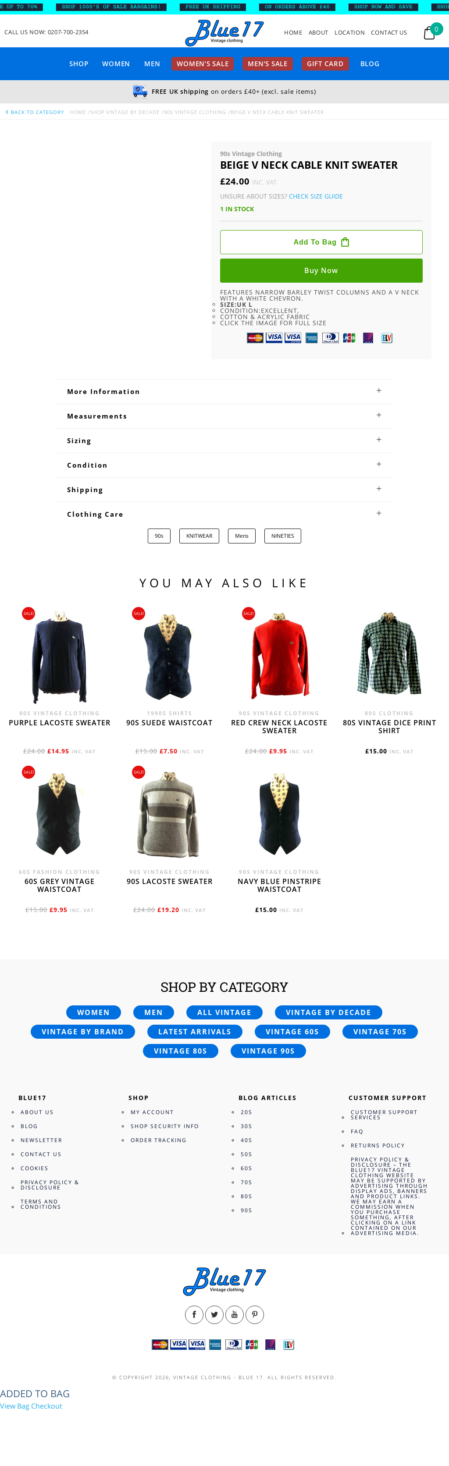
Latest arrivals (195, 1031)
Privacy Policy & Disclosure (50, 1184)
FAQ (357, 1131)
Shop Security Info (165, 1126)
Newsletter (41, 1140)
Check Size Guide (316, 196)
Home (293, 32)
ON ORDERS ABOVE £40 (302, 7)
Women (116, 63)
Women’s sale (202, 63)
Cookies (35, 1168)
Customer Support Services (384, 1114)
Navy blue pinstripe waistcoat (279, 885)
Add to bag (315, 242)
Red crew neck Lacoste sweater (279, 726)
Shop (78, 63)
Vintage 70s (380, 1031)
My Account (152, 1112)
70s (247, 1182)
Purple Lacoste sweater (59, 723)
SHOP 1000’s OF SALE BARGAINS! (116, 7)
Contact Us (389, 32)
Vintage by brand (83, 1031)
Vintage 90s (268, 1051)
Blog (370, 63)
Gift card (325, 63)
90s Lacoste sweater (170, 881)
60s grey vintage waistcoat (60, 885)
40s (247, 1140)
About (318, 32)
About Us (37, 1112)
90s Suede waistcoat (169, 723)
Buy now (321, 270)
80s (247, 1196)
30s (247, 1126)
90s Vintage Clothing (195, 112)
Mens (242, 536)
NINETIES (282, 536)
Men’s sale (268, 63)
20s (247, 1112)
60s (247, 1168)
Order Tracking (159, 1140)
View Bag (14, 1406)
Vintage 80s (180, 1051)
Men (152, 63)
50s (247, 1154)
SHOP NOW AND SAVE (388, 7)
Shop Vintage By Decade (125, 112)
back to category (34, 112)
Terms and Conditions (41, 1204)
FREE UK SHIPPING (217, 7)
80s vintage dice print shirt (389, 726)
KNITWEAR (199, 536)
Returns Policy (378, 1145)
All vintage (224, 1012)
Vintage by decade (328, 1012)
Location (350, 32)
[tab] (224, 391)
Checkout (46, 1406)
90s (159, 536)
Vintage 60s (292, 1031)
